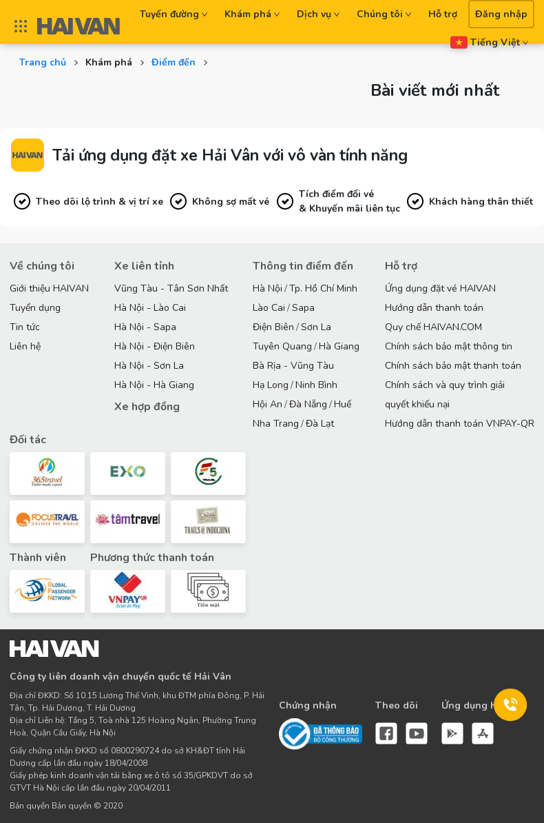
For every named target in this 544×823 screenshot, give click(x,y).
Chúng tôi (384, 14)
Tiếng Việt (489, 42)
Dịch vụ (318, 14)
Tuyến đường (174, 14)
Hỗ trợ (442, 14)
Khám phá (252, 14)
